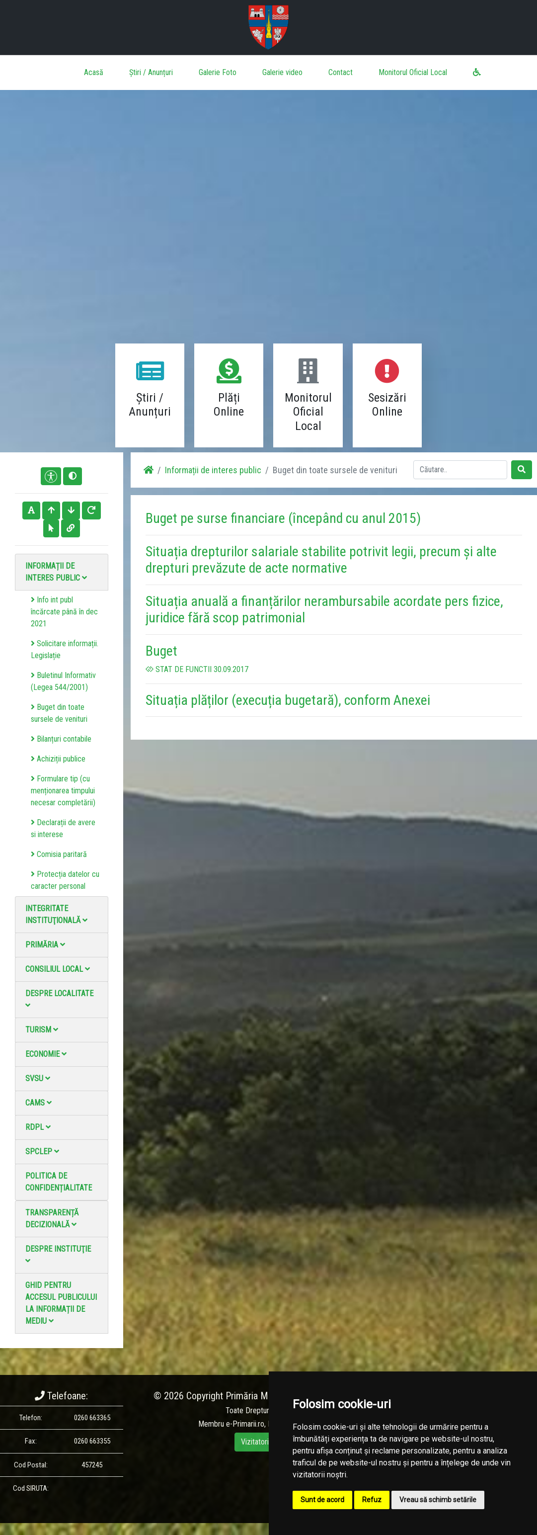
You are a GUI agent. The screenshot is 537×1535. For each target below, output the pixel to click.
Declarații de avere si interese (63, 828)
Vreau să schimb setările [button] (437, 1500)
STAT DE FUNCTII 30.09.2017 (197, 669)
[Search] (460, 469)
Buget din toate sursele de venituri (59, 713)
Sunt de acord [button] (322, 1500)
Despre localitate (59, 999)
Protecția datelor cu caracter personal (65, 880)
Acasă (93, 72)
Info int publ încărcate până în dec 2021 (64, 611)
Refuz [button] (372, 1500)
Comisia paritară (59, 854)
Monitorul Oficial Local (413, 72)
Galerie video (282, 72)
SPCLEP (42, 1151)
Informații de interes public (56, 572)
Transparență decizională (51, 1218)
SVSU (37, 1078)
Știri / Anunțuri (151, 72)
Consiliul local (57, 969)
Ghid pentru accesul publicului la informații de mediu (61, 1303)
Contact (340, 72)
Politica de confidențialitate (58, 1182)
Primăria (45, 944)
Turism (41, 1029)
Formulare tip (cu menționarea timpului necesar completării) (63, 790)
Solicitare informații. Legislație (64, 649)
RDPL (38, 1127)
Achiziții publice (58, 759)
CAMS (38, 1103)
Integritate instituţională (56, 914)
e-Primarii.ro (245, 1424)
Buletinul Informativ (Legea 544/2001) (63, 681)
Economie (46, 1054)
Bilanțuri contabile (61, 739)
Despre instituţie (58, 1254)
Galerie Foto (217, 72)
